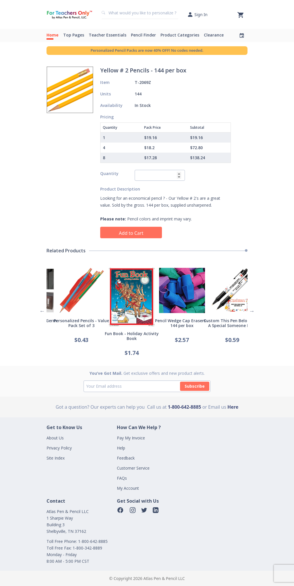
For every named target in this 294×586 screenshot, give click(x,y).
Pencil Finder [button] (143, 35)
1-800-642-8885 (184, 407)
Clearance (214, 35)
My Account (128, 488)
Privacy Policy (59, 448)
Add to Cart (131, 233)
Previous (42, 311)
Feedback (126, 458)
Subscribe (195, 386)
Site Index (56, 458)
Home (53, 35)
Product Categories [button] (179, 35)
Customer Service (133, 468)
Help (121, 448)
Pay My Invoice (131, 438)
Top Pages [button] (73, 35)
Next (252, 311)
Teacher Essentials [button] (107, 35)
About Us (55, 438)
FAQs (122, 478)
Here (232, 407)
